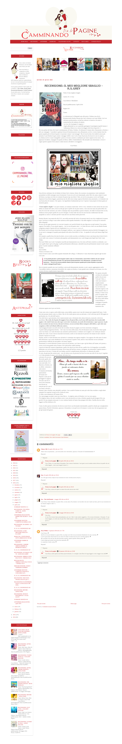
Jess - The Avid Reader (47, 499)
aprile (16, 504)
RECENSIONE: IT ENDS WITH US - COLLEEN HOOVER (24, 656)
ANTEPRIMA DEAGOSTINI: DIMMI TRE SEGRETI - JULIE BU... (23, 516)
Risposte (45, 457)
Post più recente (41, 603)
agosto (16, 495)
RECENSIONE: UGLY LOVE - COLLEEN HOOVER (24, 709)
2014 (14, 617)
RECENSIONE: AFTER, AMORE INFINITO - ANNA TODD (24, 669)
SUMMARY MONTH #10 (21, 599)
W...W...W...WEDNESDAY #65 (22, 587)
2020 (14, 473)
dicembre (17, 485)
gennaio (16, 611)
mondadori (46, 437)
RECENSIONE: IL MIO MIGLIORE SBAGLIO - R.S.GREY (21, 532)
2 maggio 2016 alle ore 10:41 (66, 512)
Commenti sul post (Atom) (49, 606)
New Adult (52, 437)
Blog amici (85, 41)
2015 (14, 614)
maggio (16, 502)
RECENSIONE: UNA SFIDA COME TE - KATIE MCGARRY (21, 511)
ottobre (16, 490)
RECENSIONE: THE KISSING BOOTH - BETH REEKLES (25, 683)
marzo (16, 606)
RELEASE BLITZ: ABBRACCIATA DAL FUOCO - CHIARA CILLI (23, 562)
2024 (14, 463)
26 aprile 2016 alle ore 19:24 (51, 475)
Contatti (76, 41)
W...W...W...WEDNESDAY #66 (22, 575)
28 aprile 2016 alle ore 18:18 (66, 487)
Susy (42, 475)
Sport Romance (64, 437)
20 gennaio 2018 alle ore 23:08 (67, 551)
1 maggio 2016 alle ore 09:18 (61, 499)
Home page (24, 41)
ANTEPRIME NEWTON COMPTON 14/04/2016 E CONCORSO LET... (21, 571)
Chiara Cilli (44, 449)
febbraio (16, 609)
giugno (16, 500)
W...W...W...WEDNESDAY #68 (22, 528)
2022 (14, 468)
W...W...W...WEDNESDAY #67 (22, 550)
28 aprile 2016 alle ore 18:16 (66, 461)
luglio (16, 497)
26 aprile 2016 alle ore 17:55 (55, 449)
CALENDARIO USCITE (64, 41)
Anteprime (43, 41)
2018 (14, 478)
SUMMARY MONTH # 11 (21, 507)
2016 (14, 483)
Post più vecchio (106, 603)
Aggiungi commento (43, 562)
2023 (14, 465)
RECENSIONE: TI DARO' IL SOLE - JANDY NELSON (25, 723)
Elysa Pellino (44, 530)
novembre (17, 487)
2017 (14, 480)
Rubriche (53, 41)
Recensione (58, 437)
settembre (17, 492)
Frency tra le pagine (50, 461)
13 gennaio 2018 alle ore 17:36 (56, 530)
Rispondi (43, 454)
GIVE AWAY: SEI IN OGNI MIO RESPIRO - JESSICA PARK (24, 631)
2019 (14, 475)
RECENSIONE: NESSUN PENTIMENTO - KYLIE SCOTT (21, 595)
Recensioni (34, 41)
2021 (14, 470)
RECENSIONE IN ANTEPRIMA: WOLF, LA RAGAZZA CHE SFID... (23, 583)
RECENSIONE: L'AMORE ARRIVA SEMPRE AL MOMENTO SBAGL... (21, 546)
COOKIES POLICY (96, 41)
